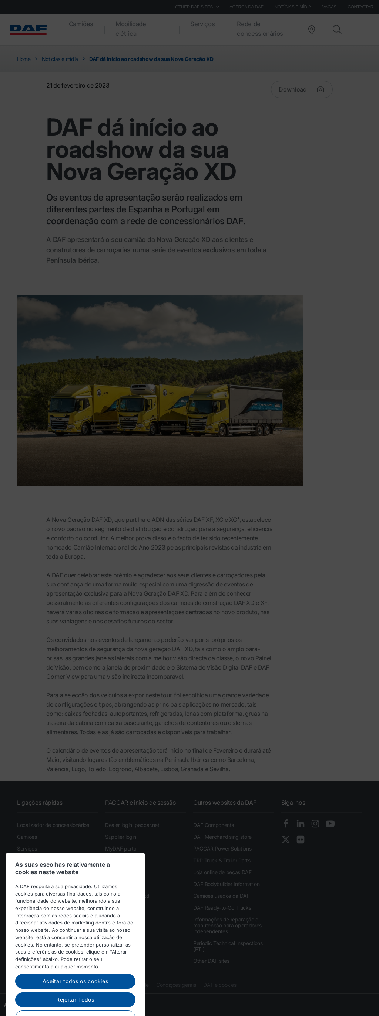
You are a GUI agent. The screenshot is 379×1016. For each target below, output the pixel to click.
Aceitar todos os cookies (75, 1005)
